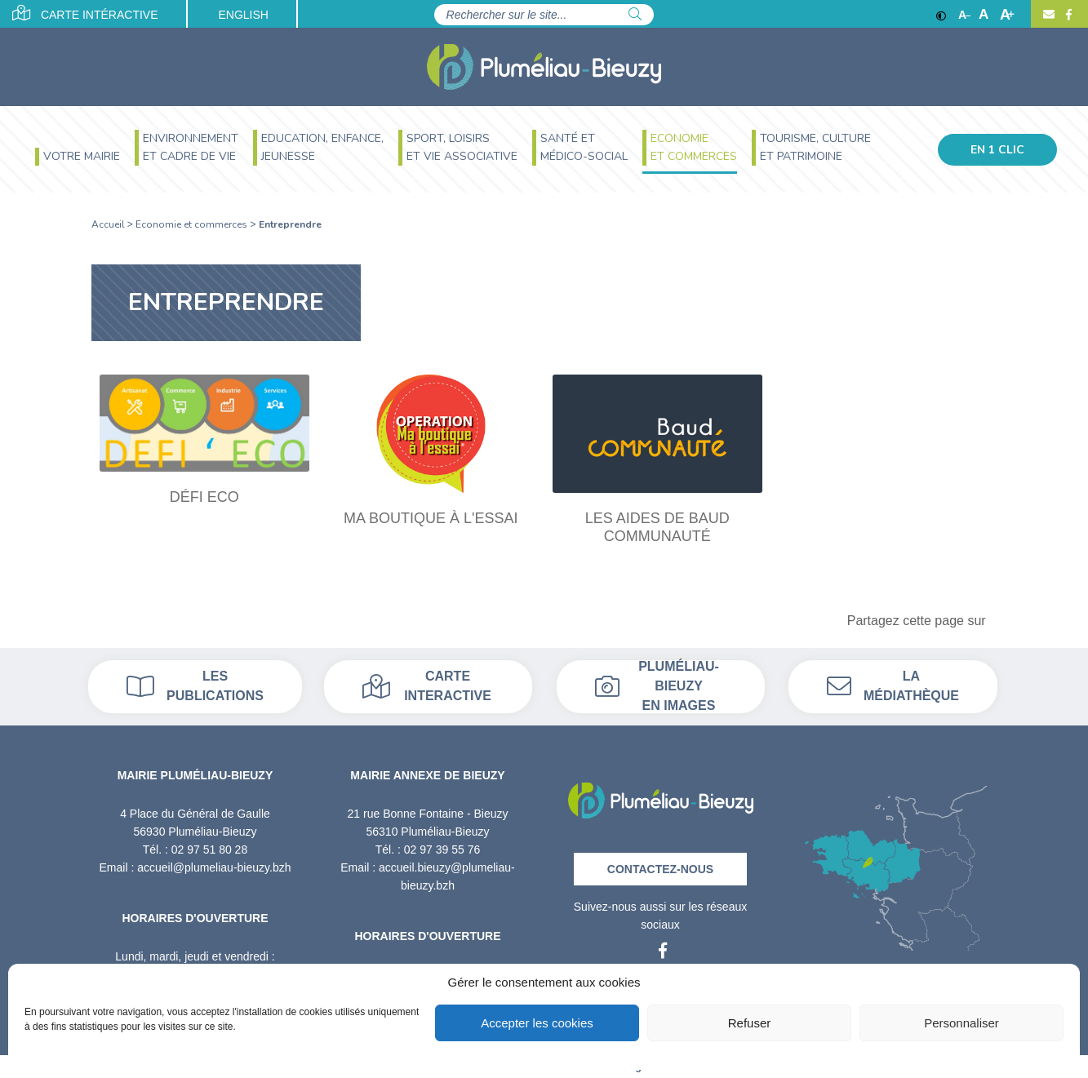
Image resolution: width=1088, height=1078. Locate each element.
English (243, 14)
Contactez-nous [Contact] (660, 869)
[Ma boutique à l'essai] (431, 451)
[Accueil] (544, 67)
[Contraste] (941, 14)
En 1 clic (997, 149)
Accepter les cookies (537, 1023)
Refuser (749, 1023)
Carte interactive (426, 686)
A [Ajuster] (983, 14)
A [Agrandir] (1007, 14)
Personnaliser (961, 1023)
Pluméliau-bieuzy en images (657, 686)
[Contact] (1049, 14)
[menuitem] (77, 159)
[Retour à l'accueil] (661, 795)
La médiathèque (893, 686)
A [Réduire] (964, 14)
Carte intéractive (85, 13)
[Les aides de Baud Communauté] (658, 460)
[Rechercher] (635, 14)
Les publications (195, 686)
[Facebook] (1067, 14)
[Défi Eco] (205, 440)
